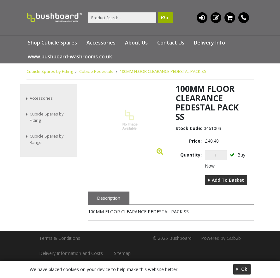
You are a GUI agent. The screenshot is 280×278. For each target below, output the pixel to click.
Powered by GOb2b (221, 238)
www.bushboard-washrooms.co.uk (70, 56)
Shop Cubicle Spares (52, 42)
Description (108, 198)
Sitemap (122, 253)
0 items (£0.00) (230, 17)
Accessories (101, 42)
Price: (195, 141)
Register (216, 17)
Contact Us (170, 42)
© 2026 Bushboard (172, 238)
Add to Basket (228, 180)
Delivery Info (209, 42)
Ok (243, 269)
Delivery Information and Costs (71, 253)
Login (202, 17)
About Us (136, 42)
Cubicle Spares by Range (46, 139)
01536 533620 (243, 17)
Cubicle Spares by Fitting (46, 117)
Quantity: (191, 155)
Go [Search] (165, 18)
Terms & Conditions (59, 238)
